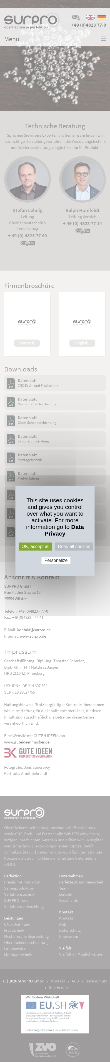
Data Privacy (64, 530)
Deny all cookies (74, 546)
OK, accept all (35, 546)
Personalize (56, 560)
